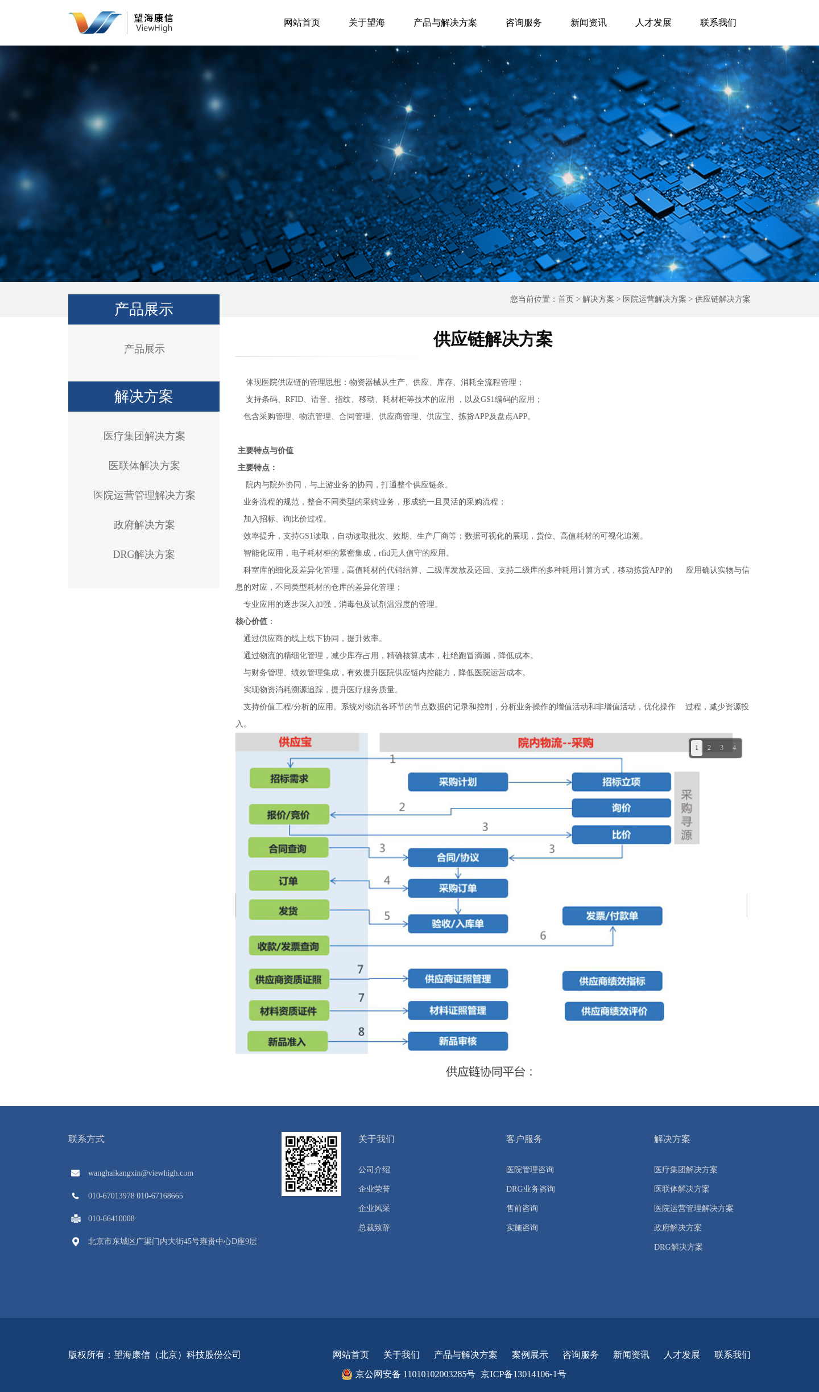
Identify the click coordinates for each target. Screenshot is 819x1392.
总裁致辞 (374, 1227)
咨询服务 (524, 22)
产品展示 (144, 349)
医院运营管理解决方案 (144, 495)
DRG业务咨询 (530, 1189)
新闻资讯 (588, 22)
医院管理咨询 (530, 1169)
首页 (566, 299)
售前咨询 (522, 1208)
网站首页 (302, 22)
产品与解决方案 (445, 22)
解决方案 (598, 299)
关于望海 (367, 22)
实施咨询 (522, 1227)
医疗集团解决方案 (144, 436)
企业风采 (374, 1208)
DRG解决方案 (144, 554)
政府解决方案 (144, 525)
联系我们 (718, 22)
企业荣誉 (374, 1189)
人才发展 (653, 22)
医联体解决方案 (144, 465)
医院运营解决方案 (654, 299)
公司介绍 (374, 1169)
